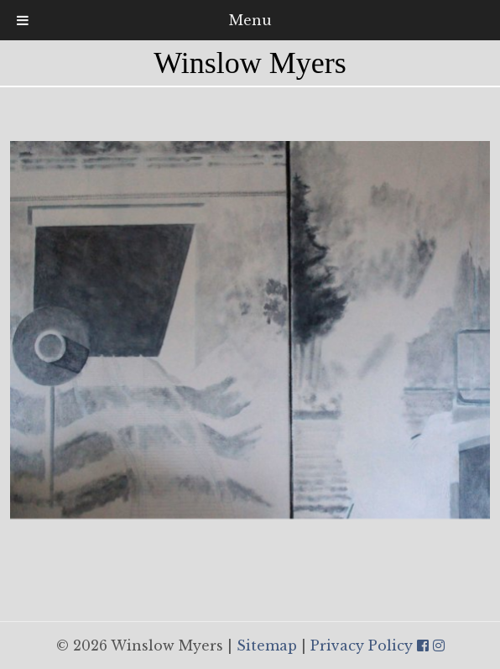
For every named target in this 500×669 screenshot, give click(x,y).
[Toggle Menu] (22, 20)
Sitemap (267, 645)
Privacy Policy (361, 645)
